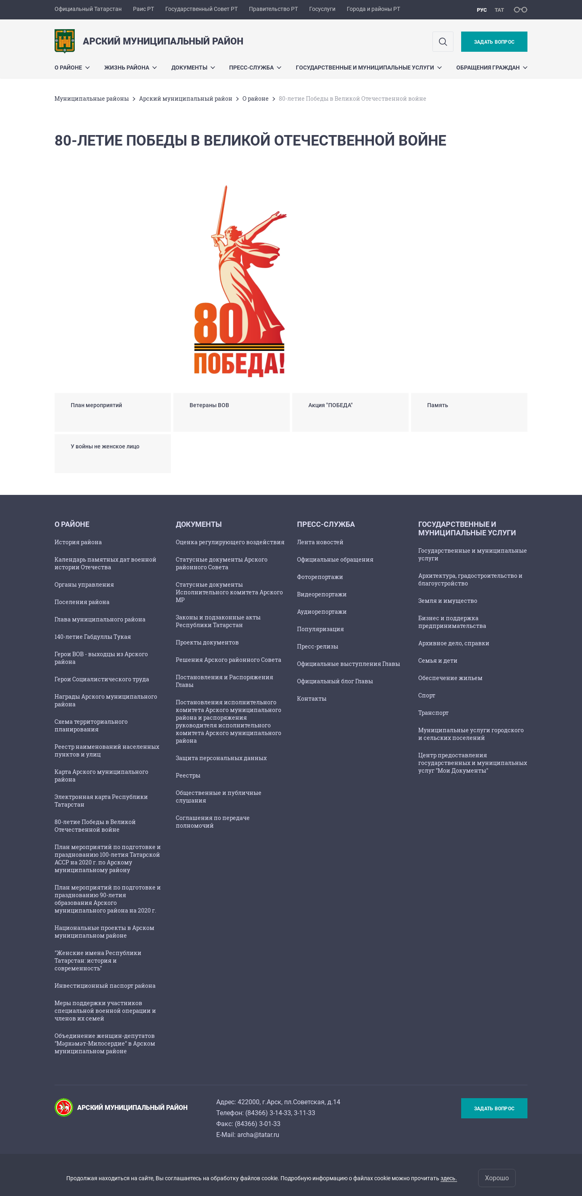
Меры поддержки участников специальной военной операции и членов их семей (105, 1010)
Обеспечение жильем (450, 678)
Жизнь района (130, 67)
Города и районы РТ (373, 9)
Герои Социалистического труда (102, 679)
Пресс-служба (255, 67)
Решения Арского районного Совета (228, 660)
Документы (193, 67)
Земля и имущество (447, 600)
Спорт (426, 695)
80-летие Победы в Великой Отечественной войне (95, 825)
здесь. (449, 1178)
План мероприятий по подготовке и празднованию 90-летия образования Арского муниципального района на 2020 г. (108, 898)
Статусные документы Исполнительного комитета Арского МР (229, 592)
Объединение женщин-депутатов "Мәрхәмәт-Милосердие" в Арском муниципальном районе (105, 1043)
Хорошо (497, 1178)
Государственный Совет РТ (201, 9)
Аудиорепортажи (322, 611)
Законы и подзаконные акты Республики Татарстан (218, 621)
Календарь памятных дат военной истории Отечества (105, 563)
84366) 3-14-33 (269, 1113)
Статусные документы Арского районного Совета (222, 563)
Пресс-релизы (317, 646)
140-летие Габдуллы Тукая (93, 636)
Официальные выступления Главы (348, 664)
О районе (72, 67)
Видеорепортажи (322, 594)
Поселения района (82, 602)
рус (482, 10)
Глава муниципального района (100, 619)
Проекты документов (207, 642)
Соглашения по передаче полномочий (213, 821)
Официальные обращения (335, 559)
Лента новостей (320, 542)
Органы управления (84, 584)
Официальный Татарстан (88, 9)
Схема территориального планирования (91, 725)
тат (499, 10)
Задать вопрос (494, 42)
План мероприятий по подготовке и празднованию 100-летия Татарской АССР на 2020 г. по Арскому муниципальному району (108, 858)
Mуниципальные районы (92, 98)
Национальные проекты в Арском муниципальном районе (104, 931)
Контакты (312, 698)
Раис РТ (143, 9)
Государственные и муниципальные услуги (369, 67)
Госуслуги (322, 9)
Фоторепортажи (320, 577)
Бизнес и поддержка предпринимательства (452, 622)
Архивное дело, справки (453, 643)
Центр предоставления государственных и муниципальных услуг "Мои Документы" (472, 762)
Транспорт (433, 712)
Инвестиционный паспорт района (105, 985)
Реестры (188, 775)
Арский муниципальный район (185, 98)
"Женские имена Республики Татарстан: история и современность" (98, 960)
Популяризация (320, 629)
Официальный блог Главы (335, 681)
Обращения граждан (491, 67)
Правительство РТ (273, 9)
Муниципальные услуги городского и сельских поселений (471, 734)
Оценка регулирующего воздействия (230, 542)
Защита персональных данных (221, 758)
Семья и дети (438, 660)
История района (78, 542)
